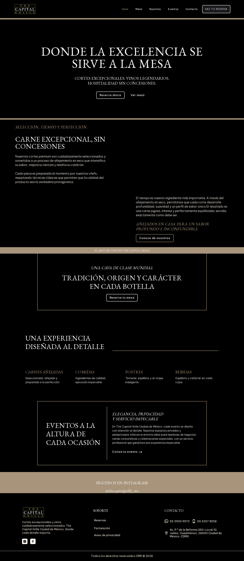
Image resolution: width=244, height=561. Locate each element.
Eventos (173, 9)
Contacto (192, 9)
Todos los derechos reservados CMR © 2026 (122, 556)
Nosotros (155, 9)
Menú (138, 9)
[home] (25, 9)
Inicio (125, 9)
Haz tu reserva (216, 9)
